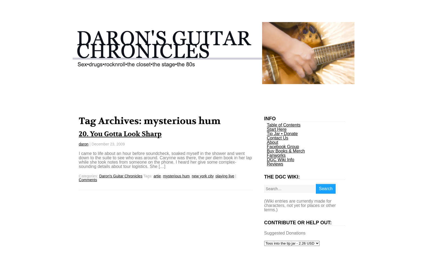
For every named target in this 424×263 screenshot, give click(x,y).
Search (326, 188)
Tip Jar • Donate (282, 133)
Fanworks (276, 155)
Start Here (277, 129)
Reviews (275, 164)
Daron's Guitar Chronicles (121, 176)
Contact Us (277, 138)
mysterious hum (176, 176)
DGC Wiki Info (280, 159)
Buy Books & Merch (286, 151)
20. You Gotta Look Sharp (120, 134)
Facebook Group (283, 146)
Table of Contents (284, 125)
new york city (202, 176)
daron (83, 144)
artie (157, 176)
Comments (88, 180)
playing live (225, 176)
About (272, 142)
